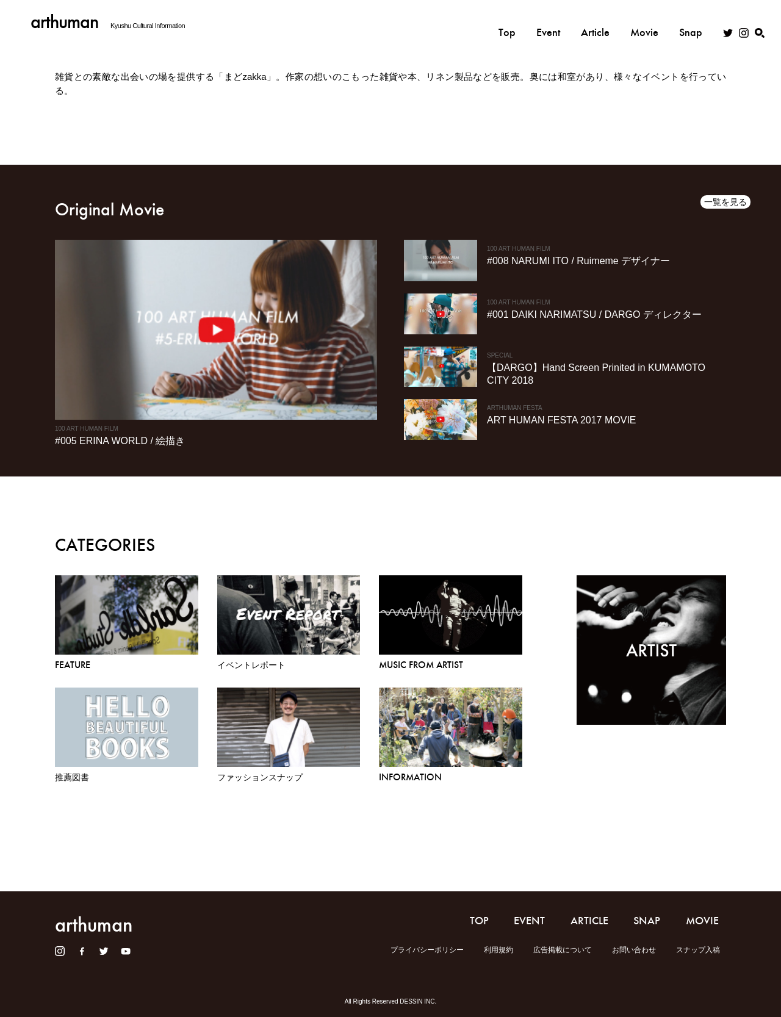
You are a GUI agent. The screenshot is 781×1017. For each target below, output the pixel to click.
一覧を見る (725, 202)
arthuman (64, 22)
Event (548, 22)
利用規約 (498, 950)
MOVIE (702, 920)
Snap (690, 22)
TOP (479, 920)
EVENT (529, 920)
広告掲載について (562, 950)
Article (595, 22)
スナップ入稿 (698, 950)
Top (507, 22)
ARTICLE (589, 920)
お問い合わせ (634, 950)
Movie (644, 22)
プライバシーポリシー (427, 950)
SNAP (646, 920)
